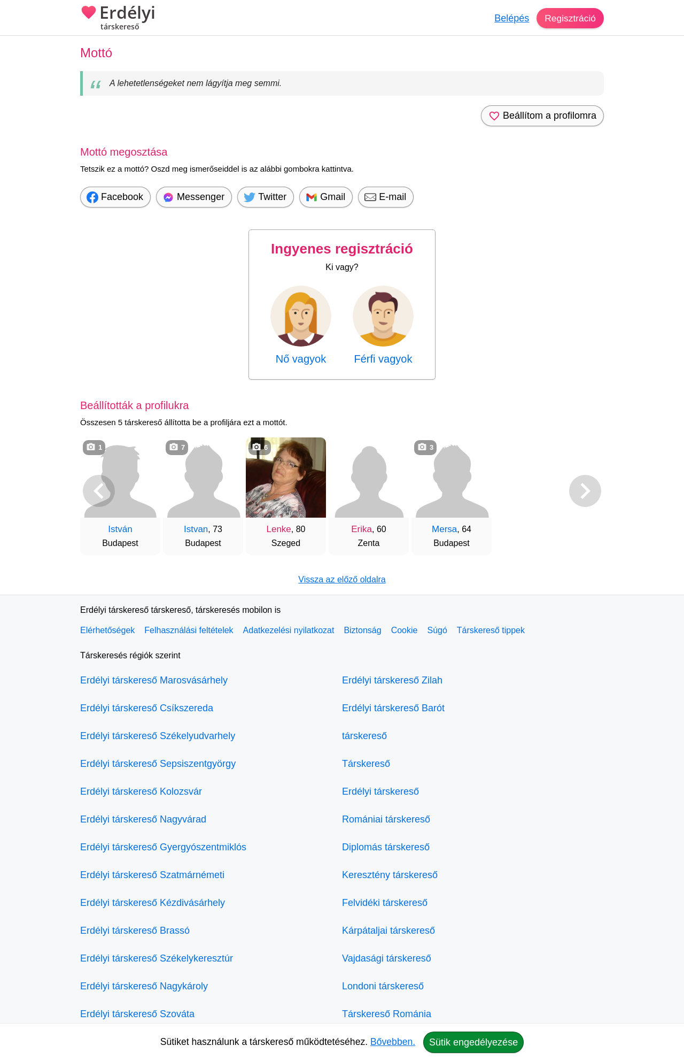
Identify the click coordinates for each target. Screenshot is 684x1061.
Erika (361, 529)
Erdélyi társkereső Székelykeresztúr (156, 958)
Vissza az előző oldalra (341, 579)
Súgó (437, 630)
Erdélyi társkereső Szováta (137, 1014)
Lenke (278, 529)
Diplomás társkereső (386, 847)
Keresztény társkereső (390, 875)
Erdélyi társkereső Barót (393, 708)
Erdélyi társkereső (380, 791)
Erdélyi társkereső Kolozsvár (141, 791)
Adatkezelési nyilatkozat (289, 630)
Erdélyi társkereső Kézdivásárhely (152, 902)
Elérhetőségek (107, 630)
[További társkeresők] (585, 491)
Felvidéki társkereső (385, 902)
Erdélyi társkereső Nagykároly (144, 986)
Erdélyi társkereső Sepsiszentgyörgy (158, 763)
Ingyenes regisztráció (342, 249)
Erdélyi (118, 19)
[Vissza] (99, 491)
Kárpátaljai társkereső (388, 930)
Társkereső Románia (386, 1014)
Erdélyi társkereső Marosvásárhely (154, 680)
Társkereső (366, 763)
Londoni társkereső (383, 986)
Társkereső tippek (491, 630)
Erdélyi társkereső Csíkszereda (146, 708)
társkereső (364, 736)
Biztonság (362, 630)
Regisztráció (569, 18)
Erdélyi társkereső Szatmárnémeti (152, 875)
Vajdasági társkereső (386, 958)
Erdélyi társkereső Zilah (392, 680)
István (120, 529)
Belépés (510, 18)
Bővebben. (392, 1041)
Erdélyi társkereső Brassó (135, 930)
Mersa (444, 529)
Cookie (404, 630)
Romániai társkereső (386, 819)
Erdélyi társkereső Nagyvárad (143, 819)
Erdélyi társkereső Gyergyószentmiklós (163, 847)
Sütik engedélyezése (473, 1042)
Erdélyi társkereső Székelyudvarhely (157, 736)
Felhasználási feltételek (188, 630)
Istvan (196, 529)
